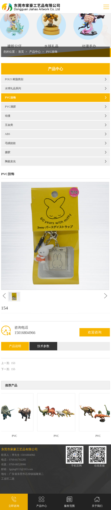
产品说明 (15, 346)
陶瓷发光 (10, 161)
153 (13, 363)
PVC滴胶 (10, 106)
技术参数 (43, 346)
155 (13, 369)
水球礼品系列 (13, 88)
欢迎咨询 (94, 332)
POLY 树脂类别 (14, 79)
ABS (7, 134)
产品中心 (35, 51)
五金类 (9, 125)
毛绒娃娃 (10, 143)
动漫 (7, 115)
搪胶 (7, 152)
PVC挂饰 (51, 51)
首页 (21, 51)
